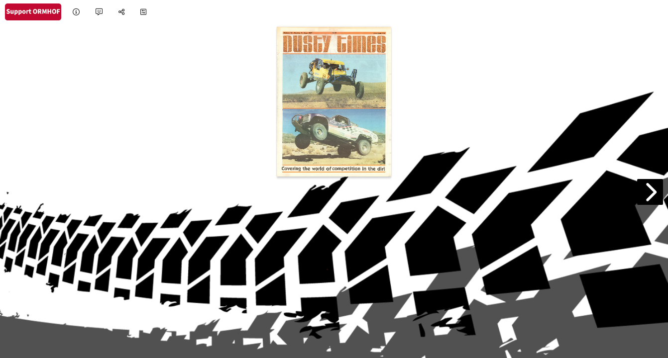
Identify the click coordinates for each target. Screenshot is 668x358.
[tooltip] (76, 12)
